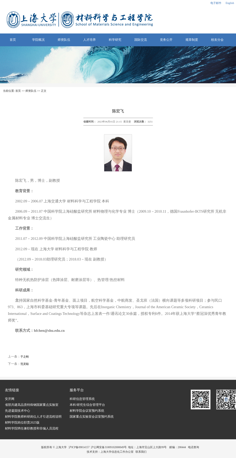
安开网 (9, 399)
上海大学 (61, 447)
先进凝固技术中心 (17, 410)
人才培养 (89, 39)
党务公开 (166, 39)
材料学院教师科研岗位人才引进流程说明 (33, 416)
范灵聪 (24, 364)
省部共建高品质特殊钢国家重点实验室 (31, 404)
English (230, 3)
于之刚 (24, 356)
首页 (13, 39)
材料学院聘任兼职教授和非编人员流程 (31, 428)
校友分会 (217, 39)
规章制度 (191, 39)
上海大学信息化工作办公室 (118, 451)
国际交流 (140, 39)
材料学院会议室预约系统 (87, 410)
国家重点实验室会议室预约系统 (92, 416)
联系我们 (141, 451)
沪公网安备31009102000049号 (109, 447)
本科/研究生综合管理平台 (87, 404)
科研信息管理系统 (82, 399)
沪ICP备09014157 (79, 447)
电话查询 (193, 447)
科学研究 (115, 39)
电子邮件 (215, 3)
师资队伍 (64, 39)
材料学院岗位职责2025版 (22, 422)
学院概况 (38, 39)
